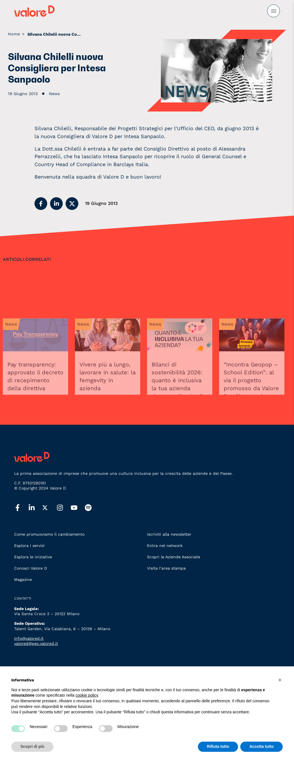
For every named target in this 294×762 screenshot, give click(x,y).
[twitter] (49, 508)
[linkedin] (35, 508)
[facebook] (21, 508)
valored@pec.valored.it (36, 643)
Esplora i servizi (29, 545)
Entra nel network (165, 545)
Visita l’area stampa (166, 568)
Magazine (23, 579)
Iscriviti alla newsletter (169, 534)
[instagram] (64, 508)
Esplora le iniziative (33, 557)
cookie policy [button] (86, 695)
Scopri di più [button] (32, 746)
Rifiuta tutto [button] (218, 746)
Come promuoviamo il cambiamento (49, 534)
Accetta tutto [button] (261, 746)
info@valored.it (29, 638)
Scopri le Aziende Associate (173, 557)
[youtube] (78, 508)
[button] (40, 203)
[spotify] (92, 508)
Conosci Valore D (30, 568)
